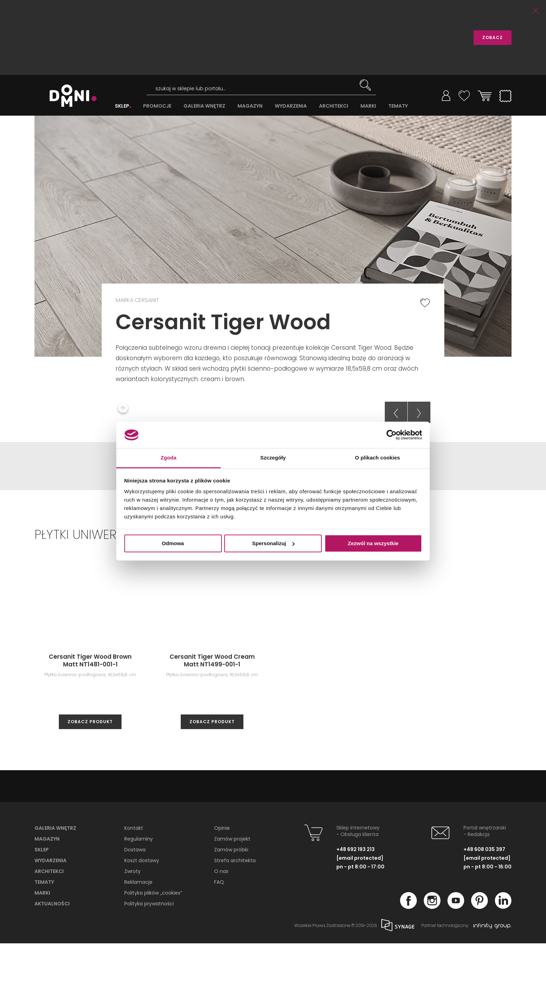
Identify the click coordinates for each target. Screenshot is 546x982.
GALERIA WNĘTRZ (204, 106)
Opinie (222, 866)
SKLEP (122, 106)
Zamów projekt (232, 877)
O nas (221, 909)
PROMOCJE (157, 106)
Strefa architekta (235, 899)
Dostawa (135, 888)
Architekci (49, 909)
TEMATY (398, 106)
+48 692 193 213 (355, 887)
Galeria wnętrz (55, 866)
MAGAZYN (250, 106)
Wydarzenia (50, 899)
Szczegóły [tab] (273, 458)
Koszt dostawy (141, 899)
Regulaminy (138, 877)
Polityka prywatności (149, 942)
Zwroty (132, 909)
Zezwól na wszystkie (373, 543)
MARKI (368, 106)
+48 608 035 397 (484, 887)
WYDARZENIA (291, 106)
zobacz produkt (90, 760)
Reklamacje (138, 920)
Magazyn (47, 877)
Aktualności (52, 942)
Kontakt (133, 866)
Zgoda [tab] (169, 458)
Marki (42, 931)
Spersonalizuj (273, 543)
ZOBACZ (492, 37)
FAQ (219, 920)
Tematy (44, 920)
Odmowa (173, 543)
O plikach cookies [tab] (377, 458)
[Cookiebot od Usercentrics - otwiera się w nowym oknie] (391, 435)
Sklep (41, 888)
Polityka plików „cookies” (153, 931)
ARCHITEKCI (333, 106)
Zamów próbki (231, 888)
